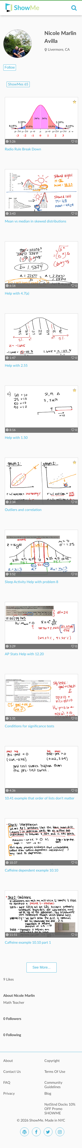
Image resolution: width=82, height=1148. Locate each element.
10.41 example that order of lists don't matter (39, 798)
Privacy (9, 1093)
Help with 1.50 (16, 437)
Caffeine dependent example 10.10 (31, 870)
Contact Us (12, 1071)
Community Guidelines (53, 1085)
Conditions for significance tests (29, 726)
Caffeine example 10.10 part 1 (28, 942)
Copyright (52, 1061)
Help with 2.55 (16, 365)
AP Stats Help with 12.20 (24, 654)
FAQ (6, 1082)
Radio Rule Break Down (23, 149)
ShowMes (18, 84)
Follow (10, 67)
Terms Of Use (54, 1071)
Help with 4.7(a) (17, 293)
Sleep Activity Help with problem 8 (31, 582)
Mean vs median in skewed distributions (35, 221)
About (8, 1061)
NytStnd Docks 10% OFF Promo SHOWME (59, 1107)
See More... (42, 967)
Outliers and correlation (23, 510)
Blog (47, 1093)
